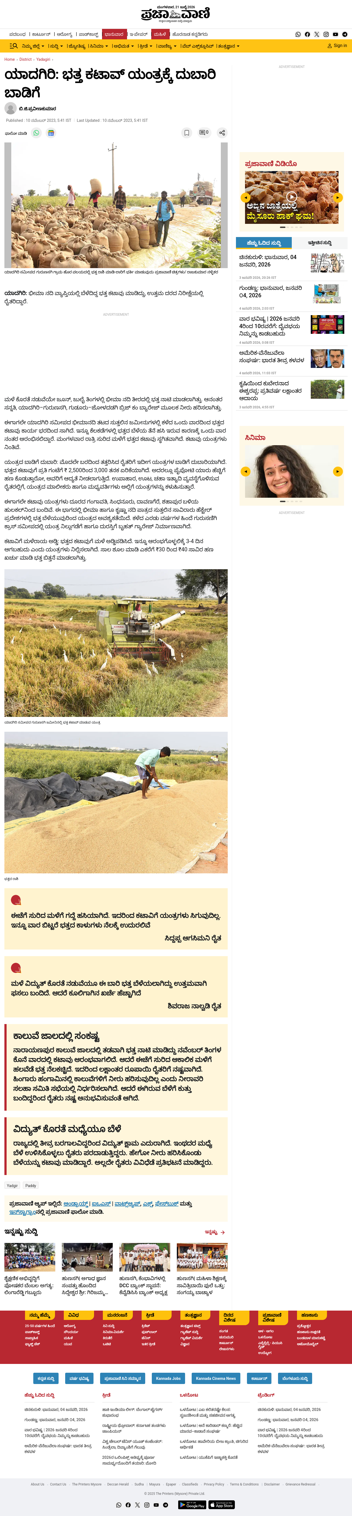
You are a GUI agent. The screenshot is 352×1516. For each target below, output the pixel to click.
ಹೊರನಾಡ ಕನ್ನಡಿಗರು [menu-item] (190, 34)
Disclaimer (272, 1484)
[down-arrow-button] (43, 46)
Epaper (171, 1484)
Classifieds (190, 1484)
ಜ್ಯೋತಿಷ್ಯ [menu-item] (77, 46)
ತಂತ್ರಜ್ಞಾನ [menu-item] (226, 46)
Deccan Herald (118, 1484)
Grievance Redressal (300, 1484)
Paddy (30, 1186)
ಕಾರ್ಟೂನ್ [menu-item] (41, 34)
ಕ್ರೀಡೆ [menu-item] (144, 46)
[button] (46, 1378)
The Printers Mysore (86, 1484)
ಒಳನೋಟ (189, 1395)
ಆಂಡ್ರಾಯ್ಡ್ (76, 1203)
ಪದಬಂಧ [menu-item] (17, 34)
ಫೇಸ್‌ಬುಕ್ (166, 1203)
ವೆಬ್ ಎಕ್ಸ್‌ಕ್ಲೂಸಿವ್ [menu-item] (198, 46)
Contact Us (58, 1484)
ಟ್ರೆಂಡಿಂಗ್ (266, 1395)
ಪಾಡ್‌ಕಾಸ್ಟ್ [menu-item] (88, 34)
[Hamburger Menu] (14, 46)
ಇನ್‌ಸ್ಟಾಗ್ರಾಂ (22, 1212)
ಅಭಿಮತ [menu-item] (121, 46)
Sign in (337, 45)
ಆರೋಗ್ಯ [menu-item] (64, 34)
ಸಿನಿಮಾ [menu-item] (96, 46)
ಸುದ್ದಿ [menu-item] (54, 46)
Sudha (139, 1484)
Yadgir (12, 1186)
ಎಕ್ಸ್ (147, 1203)
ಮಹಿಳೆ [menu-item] (160, 34)
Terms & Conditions (244, 1484)
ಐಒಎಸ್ (101, 1203)
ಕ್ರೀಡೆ (106, 1395)
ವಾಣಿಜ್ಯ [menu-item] (165, 46)
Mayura (154, 1484)
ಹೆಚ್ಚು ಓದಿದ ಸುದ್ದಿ (39, 1395)
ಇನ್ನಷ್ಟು (215, 1232)
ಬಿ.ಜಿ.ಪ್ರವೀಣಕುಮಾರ (37, 108)
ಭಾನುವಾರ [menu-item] (114, 34)
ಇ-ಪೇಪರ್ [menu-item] (138, 34)
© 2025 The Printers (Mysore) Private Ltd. (174, 1494)
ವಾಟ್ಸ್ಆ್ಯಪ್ (127, 1203)
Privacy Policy (214, 1484)
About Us (37, 1484)
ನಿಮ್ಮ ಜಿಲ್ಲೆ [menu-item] (31, 46)
